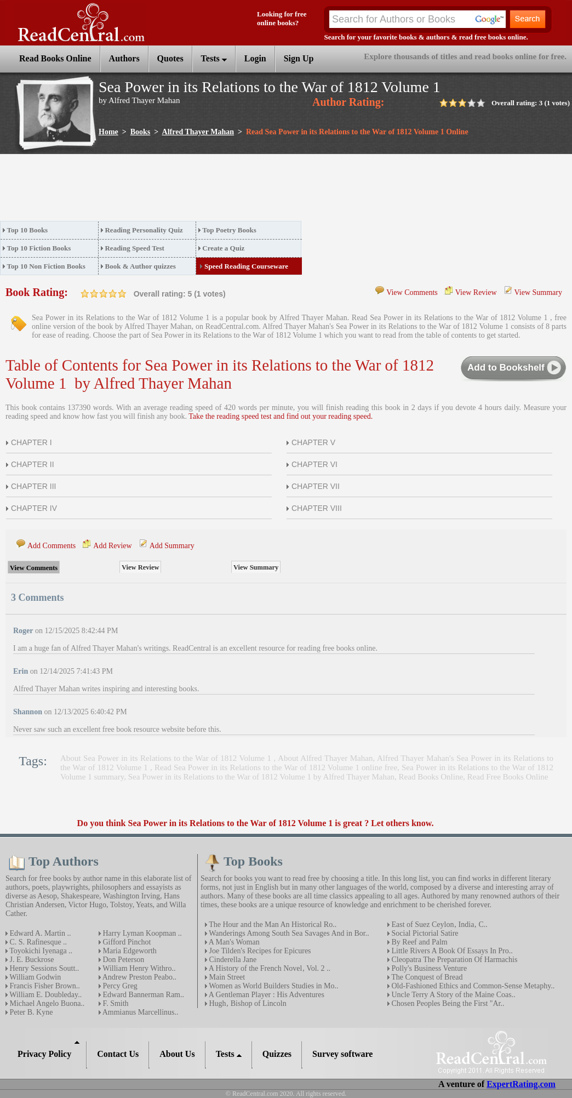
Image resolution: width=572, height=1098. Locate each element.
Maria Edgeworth (129, 951)
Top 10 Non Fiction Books (46, 266)
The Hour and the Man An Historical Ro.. (271, 924)
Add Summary (172, 546)
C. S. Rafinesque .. (37, 942)
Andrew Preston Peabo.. (138, 977)
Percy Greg (119, 986)
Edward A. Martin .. (39, 933)
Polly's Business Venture (428, 968)
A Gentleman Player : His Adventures (265, 995)
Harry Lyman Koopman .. (141, 933)
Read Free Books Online (507, 776)
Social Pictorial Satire (424, 933)
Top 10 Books (27, 230)
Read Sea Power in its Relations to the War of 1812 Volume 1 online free (276, 767)
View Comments (412, 292)
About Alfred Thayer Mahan (325, 758)
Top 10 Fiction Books (39, 248)
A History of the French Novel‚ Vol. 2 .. (268, 968)
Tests (214, 58)
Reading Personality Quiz (143, 230)
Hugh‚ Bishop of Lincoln (247, 1003)
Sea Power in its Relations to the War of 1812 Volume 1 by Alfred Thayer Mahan (261, 776)
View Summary (538, 292)
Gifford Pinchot (126, 942)
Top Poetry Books (229, 230)
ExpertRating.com (521, 1084)
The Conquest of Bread (426, 977)
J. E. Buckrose (31, 959)
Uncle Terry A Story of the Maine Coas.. (453, 995)
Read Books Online (431, 776)
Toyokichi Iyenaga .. (40, 951)
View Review (476, 292)
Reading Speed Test (134, 248)
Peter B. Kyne (30, 1012)
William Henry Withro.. (138, 968)
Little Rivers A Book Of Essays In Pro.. (451, 951)
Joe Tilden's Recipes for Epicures (259, 951)
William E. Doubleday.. (45, 995)
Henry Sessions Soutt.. (43, 968)
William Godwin (34, 977)
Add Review (112, 546)
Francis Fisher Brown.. (44, 986)
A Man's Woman (233, 942)
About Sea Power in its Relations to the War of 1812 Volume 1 (167, 758)
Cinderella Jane (231, 959)
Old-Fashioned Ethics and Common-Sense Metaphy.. (472, 986)
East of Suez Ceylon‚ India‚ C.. (439, 924)
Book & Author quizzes (140, 266)
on (85, 293)
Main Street (226, 977)
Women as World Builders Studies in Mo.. (273, 986)
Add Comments (51, 546)
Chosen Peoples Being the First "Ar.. (447, 1003)
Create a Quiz (223, 248)
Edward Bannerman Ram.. (142, 995)
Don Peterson (122, 959)
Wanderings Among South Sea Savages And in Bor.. (288, 933)
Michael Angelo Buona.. (46, 1003)
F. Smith (115, 1003)
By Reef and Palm (419, 942)
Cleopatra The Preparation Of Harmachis (453, 959)
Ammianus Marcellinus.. (140, 1012)
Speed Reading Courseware (246, 266)
